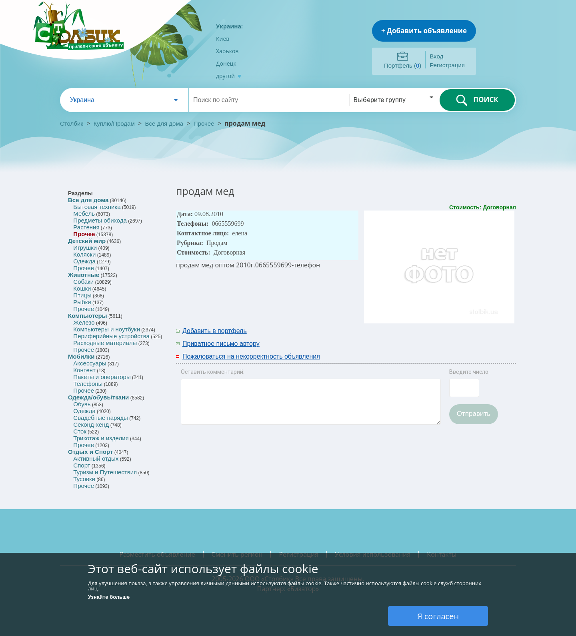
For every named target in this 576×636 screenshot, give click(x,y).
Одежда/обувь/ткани (98, 397)
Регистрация (447, 65)
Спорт (81, 465)
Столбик (71, 123)
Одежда (84, 261)
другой (228, 76)
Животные (83, 274)
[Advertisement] (411, 337)
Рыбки (82, 302)
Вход (436, 56)
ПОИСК (477, 100)
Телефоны (87, 383)
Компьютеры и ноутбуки (106, 329)
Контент (84, 370)
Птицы (82, 295)
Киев (222, 38)
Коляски (84, 254)
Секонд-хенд (91, 424)
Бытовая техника (96, 206)
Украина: (229, 26)
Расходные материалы (105, 342)
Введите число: (469, 372)
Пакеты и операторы (101, 376)
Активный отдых (95, 458)
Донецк (226, 63)
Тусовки (84, 478)
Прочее (204, 123)
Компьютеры (87, 315)
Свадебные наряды (100, 417)
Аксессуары (89, 363)
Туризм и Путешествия (105, 472)
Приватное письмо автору (221, 343)
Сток (79, 431)
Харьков (227, 51)
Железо (83, 322)
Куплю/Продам (115, 123)
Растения (86, 227)
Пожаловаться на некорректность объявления (251, 356)
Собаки (83, 281)
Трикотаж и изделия (100, 438)
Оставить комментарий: (212, 372)
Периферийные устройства (111, 336)
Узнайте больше (109, 597)
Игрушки (85, 247)
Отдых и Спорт (90, 451)
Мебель (84, 213)
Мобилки (81, 356)
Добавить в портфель (214, 330)
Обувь (81, 404)
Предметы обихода (100, 220)
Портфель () (402, 65)
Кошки (82, 288)
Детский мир (87, 240)
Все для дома (164, 123)
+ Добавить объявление (424, 30)
